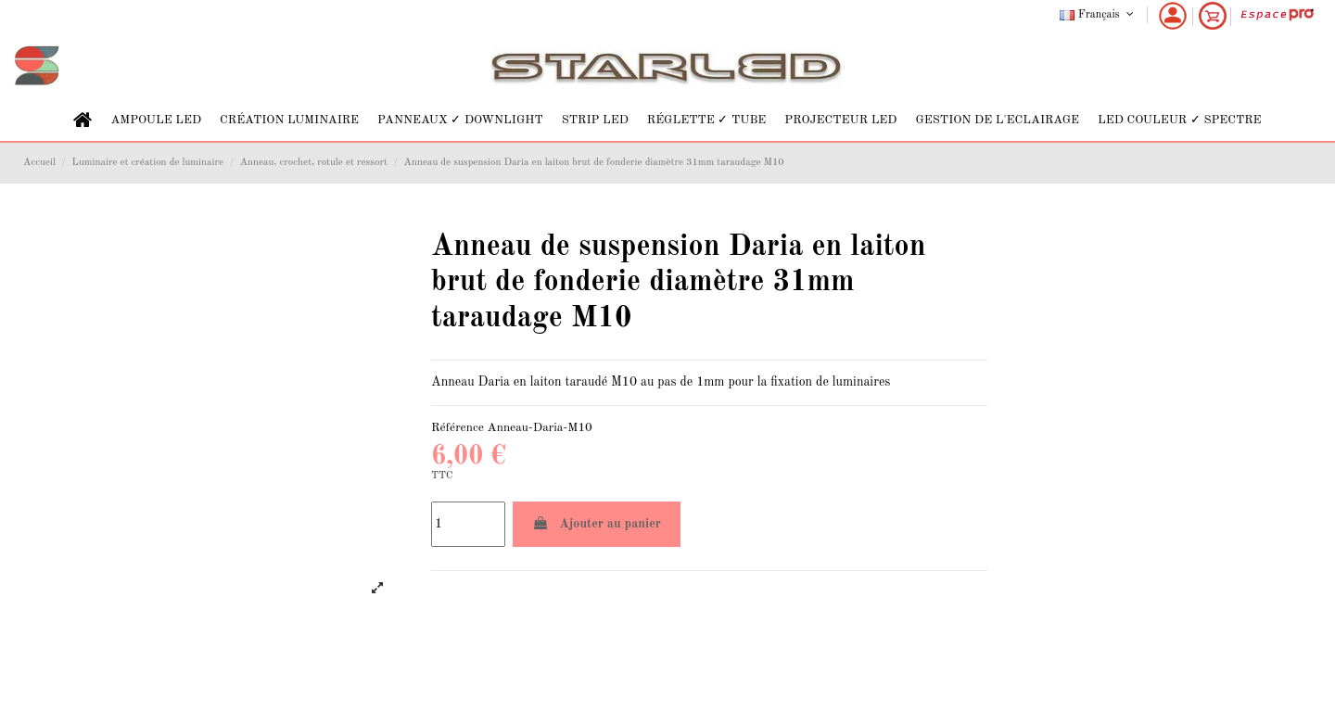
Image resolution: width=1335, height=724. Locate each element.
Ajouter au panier (596, 523)
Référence (457, 428)
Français (1098, 14)
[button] (155, 120)
